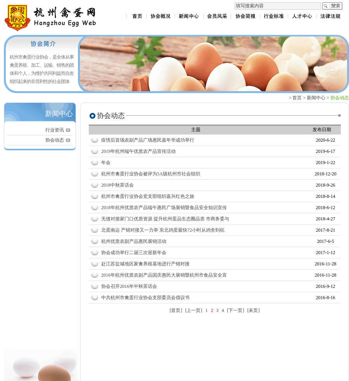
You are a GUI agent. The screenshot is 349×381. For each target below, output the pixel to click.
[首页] (176, 310)
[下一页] (235, 310)
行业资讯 (54, 130)
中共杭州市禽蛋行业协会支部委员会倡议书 (145, 297)
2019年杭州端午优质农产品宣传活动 (138, 151)
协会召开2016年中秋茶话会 (129, 286)
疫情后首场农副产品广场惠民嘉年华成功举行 (147, 140)
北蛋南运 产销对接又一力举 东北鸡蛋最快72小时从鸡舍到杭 (163, 230)
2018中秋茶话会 (117, 185)
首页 (297, 97)
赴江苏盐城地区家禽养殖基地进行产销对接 (145, 264)
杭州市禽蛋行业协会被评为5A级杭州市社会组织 (150, 174)
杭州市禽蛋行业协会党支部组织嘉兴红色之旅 (147, 196)
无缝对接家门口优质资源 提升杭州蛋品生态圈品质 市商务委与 (165, 219)
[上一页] (193, 310)
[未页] (253, 310)
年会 (106, 162)
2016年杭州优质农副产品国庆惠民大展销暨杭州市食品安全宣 (164, 275)
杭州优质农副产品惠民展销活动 (133, 241)
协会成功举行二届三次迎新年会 (133, 252)
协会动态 (54, 140)
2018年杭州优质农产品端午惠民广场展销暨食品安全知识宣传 (164, 207)
